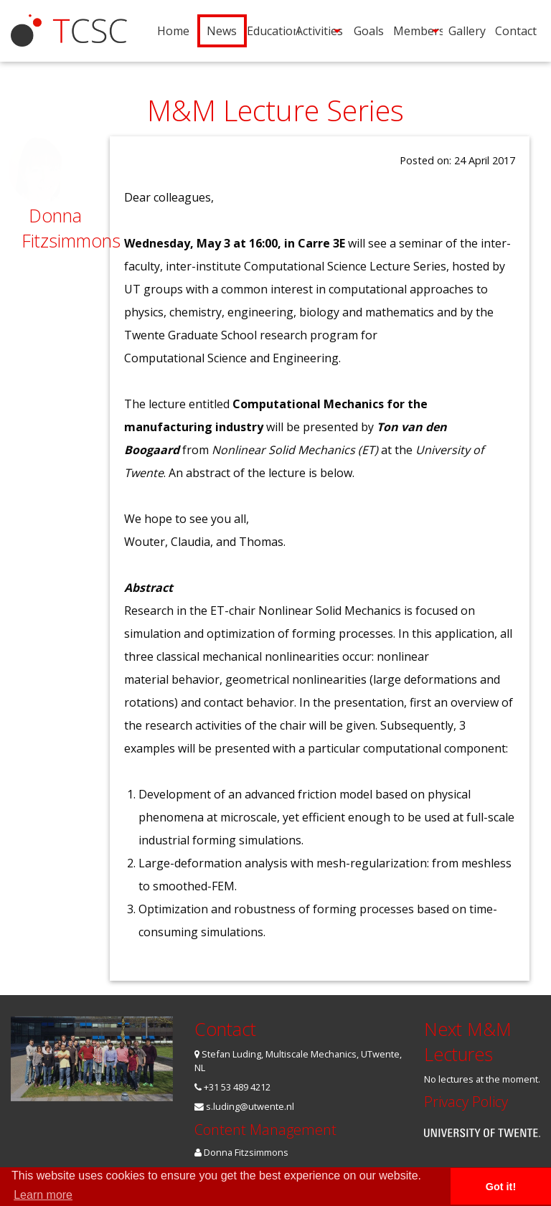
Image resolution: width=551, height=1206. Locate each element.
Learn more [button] (43, 1195)
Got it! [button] (501, 1186)
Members (417, 31)
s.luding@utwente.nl (244, 1106)
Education (271, 31)
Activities (319, 31)
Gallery (467, 31)
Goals (369, 31)
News (222, 31)
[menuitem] (173, 30)
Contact (516, 31)
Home (173, 31)
